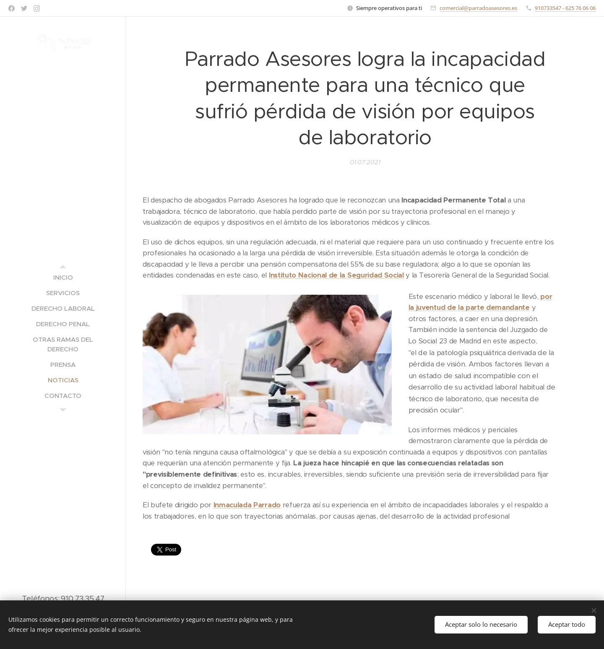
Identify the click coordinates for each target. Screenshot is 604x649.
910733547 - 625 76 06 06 (565, 8)
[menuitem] (63, 277)
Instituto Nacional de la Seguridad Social (336, 275)
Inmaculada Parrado (247, 505)
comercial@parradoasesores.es (478, 8)
